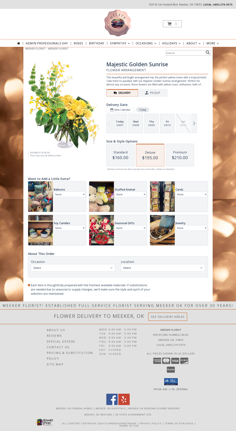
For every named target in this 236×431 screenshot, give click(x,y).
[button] (172, 23)
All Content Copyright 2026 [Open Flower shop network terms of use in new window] (83, 423)
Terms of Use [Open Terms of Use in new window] (129, 425)
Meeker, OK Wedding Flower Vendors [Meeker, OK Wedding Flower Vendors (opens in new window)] (154, 408)
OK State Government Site (133, 414)
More (212, 43)
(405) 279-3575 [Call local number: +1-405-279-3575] (222, 4)
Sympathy (120, 43)
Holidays (171, 43)
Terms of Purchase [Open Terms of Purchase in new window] (179, 423)
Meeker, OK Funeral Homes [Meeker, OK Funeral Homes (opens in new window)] (74, 408)
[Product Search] (185, 52)
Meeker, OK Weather (98, 414)
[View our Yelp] (124, 404)
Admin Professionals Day (47, 43)
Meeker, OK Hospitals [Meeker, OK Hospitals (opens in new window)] (110, 408)
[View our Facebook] (112, 404)
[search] (208, 52)
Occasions (146, 43)
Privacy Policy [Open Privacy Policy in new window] (151, 423)
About (193, 43)
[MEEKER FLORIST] (117, 22)
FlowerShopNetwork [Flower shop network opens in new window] (120, 423)
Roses (78, 43)
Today (142, 109)
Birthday (96, 43)
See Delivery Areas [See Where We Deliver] (168, 317)
